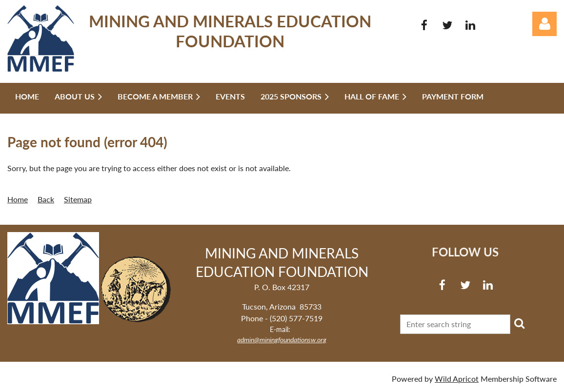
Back (46, 199)
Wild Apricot (457, 378)
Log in (544, 24)
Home (17, 199)
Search (519, 323)
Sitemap (78, 199)
